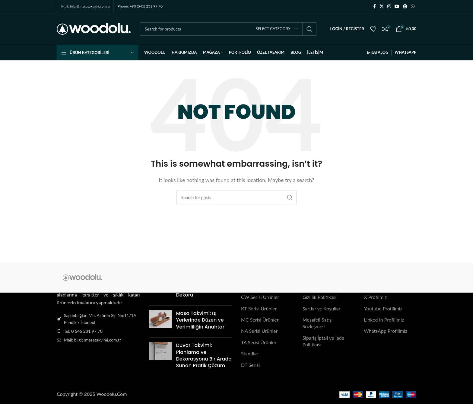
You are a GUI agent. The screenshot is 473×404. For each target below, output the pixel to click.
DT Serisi (250, 365)
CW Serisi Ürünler (260, 297)
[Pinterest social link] (405, 6)
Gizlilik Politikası (320, 297)
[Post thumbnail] (160, 321)
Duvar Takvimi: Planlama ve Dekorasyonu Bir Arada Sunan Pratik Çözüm (204, 355)
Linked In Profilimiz (384, 319)
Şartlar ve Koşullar (322, 308)
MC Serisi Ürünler (260, 319)
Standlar (249, 353)
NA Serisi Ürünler (259, 331)
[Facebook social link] (374, 6)
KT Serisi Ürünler (259, 308)
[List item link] (98, 331)
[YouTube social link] (397, 6)
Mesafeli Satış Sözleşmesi (317, 323)
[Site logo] (94, 28)
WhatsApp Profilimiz (385, 331)
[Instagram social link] (389, 6)
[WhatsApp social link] (412, 6)
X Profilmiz (375, 297)
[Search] (228, 29)
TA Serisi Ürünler (259, 342)
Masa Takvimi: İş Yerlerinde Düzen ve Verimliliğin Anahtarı (201, 320)
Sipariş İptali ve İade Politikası (323, 341)
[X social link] (382, 6)
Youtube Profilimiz (383, 308)
